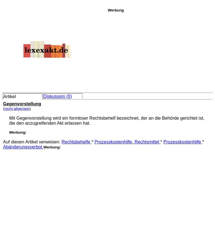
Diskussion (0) (57, 96)
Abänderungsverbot (23, 147)
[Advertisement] (160, 51)
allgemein (22, 109)
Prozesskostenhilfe (182, 141)
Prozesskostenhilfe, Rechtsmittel (127, 141)
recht (8, 109)
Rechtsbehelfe (77, 141)
